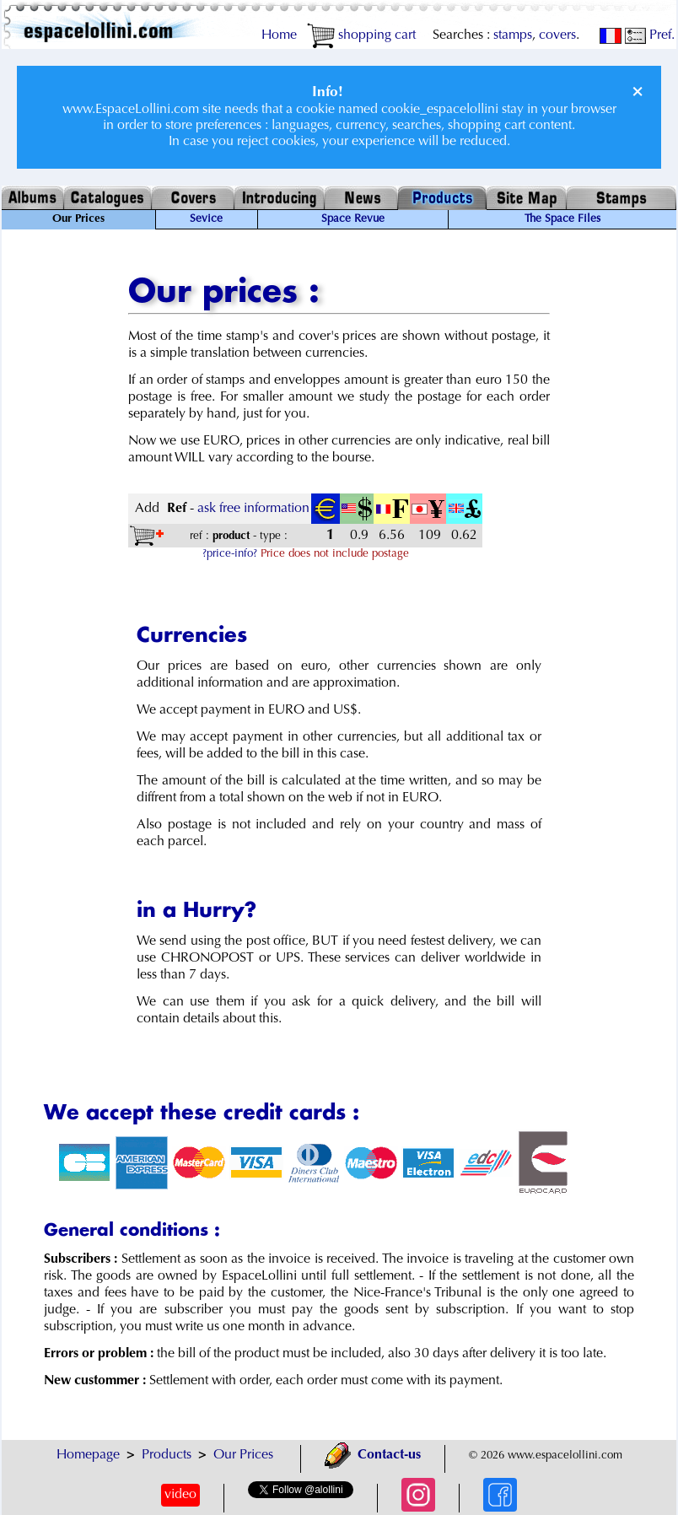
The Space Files (562, 219)
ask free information (253, 508)
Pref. (650, 35)
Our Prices (243, 1455)
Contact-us (373, 1455)
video (180, 1495)
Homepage (88, 1455)
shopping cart (361, 35)
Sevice (206, 219)
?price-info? (229, 554)
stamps (512, 35)
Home (279, 35)
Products (166, 1455)
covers (557, 35)
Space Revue (353, 219)
